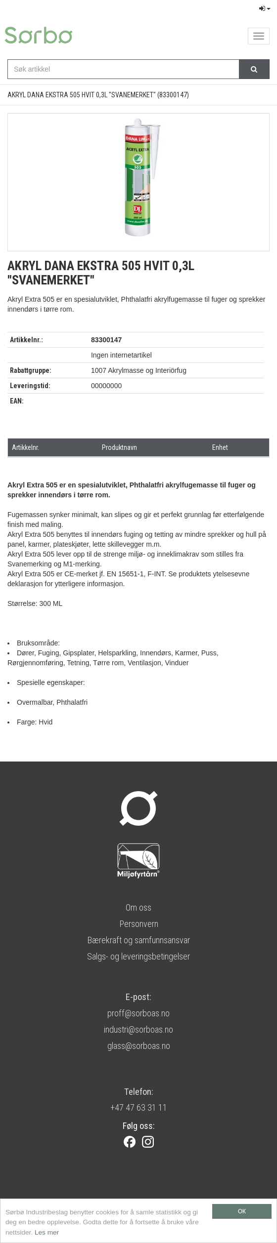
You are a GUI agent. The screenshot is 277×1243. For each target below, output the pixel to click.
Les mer (47, 1232)
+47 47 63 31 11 (138, 1107)
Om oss (138, 907)
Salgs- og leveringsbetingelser (138, 956)
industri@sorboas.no (138, 1029)
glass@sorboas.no (138, 1046)
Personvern (138, 924)
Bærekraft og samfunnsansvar (138, 940)
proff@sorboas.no (138, 1013)
